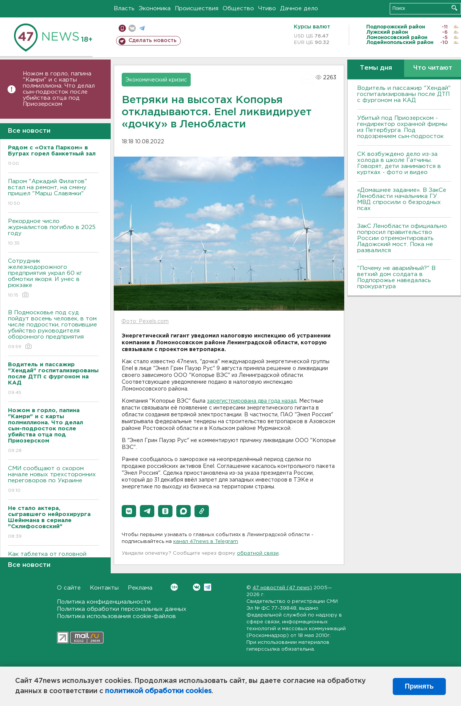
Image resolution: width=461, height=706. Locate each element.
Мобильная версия (122, 28)
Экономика (155, 8)
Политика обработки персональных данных (122, 609)
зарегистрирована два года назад (251, 401)
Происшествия (196, 8)
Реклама (140, 587)
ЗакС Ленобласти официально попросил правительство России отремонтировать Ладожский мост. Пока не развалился (402, 238)
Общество (238, 8)
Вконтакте (174, 587)
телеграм (142, 28)
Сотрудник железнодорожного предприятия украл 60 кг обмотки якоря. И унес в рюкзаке (53, 278)
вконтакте (132, 28)
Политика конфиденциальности (104, 601)
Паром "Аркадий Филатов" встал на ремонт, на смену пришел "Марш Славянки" (53, 193)
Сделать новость (153, 40)
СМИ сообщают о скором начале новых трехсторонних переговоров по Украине (53, 480)
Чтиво (267, 8)
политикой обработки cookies (158, 691)
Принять (419, 686)
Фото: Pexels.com (145, 321)
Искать (454, 8)
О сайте (69, 587)
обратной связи (258, 553)
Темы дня (376, 68)
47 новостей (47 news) (282, 588)
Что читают (432, 68)
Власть (124, 8)
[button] (129, 511)
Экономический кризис (156, 80)
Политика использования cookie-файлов (116, 616)
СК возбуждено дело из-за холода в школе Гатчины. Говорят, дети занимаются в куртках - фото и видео (399, 163)
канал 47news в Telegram (205, 542)
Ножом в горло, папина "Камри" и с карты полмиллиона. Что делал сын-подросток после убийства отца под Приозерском (59, 89)
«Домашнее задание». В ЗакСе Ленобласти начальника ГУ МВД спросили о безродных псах (401, 199)
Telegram (207, 587)
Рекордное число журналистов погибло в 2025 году (53, 232)
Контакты (104, 587)
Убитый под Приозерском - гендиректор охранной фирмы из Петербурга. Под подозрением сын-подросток (402, 127)
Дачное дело (299, 8)
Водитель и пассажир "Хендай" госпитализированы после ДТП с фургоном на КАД (404, 94)
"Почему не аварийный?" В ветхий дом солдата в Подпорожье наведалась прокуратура (396, 277)
